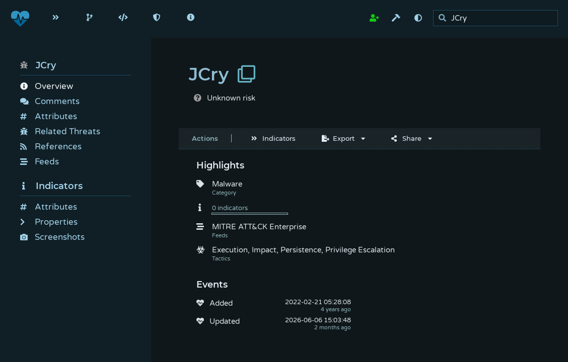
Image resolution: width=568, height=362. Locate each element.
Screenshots (52, 237)
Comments (50, 101)
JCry (38, 65)
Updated (224, 321)
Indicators (51, 186)
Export (338, 138)
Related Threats (60, 131)
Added (221, 303)
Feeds (39, 161)
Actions (205, 138)
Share (406, 138)
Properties (49, 222)
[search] (498, 18)
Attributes (48, 116)
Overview (46, 86)
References (51, 146)
